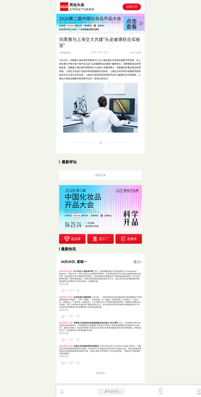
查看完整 (63, 284)
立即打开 (131, 6)
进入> (137, 262)
